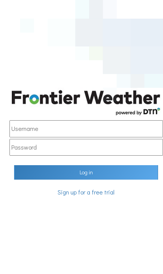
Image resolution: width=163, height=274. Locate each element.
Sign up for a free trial (86, 192)
